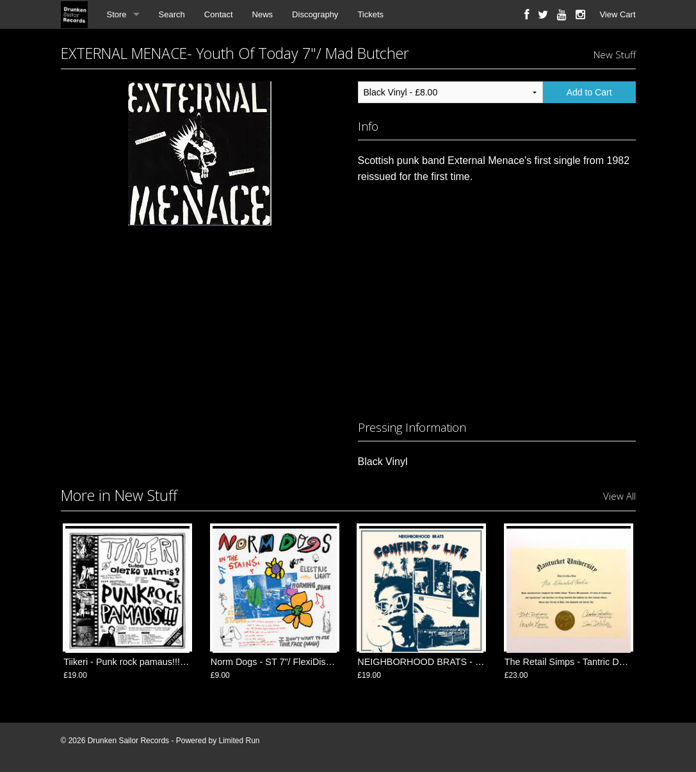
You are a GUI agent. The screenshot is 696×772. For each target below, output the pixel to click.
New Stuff (615, 54)
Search (172, 14)
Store (117, 14)
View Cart (617, 14)
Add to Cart (589, 92)
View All (619, 495)
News (262, 14)
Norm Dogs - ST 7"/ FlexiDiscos (275, 662)
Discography (315, 14)
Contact (218, 14)
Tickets (370, 14)
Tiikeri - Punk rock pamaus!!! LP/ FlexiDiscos (154, 662)
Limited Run (238, 740)
